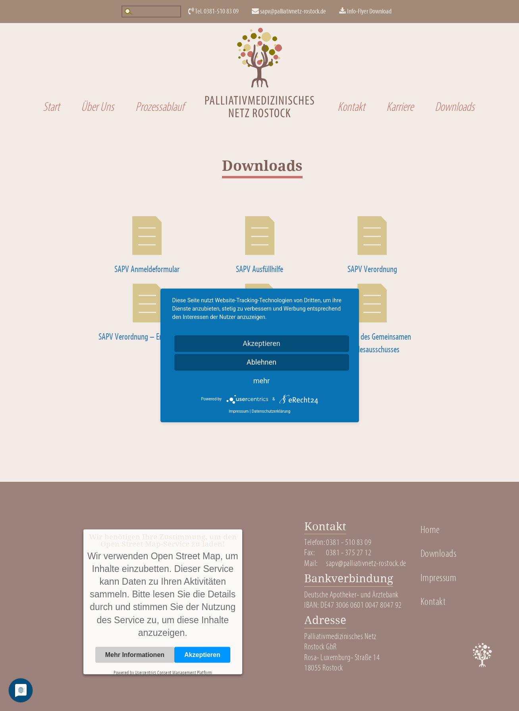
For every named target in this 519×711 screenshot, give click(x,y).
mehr (261, 381)
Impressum (439, 578)
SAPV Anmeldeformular (146, 269)
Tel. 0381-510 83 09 (213, 11)
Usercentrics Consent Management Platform (173, 672)
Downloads (455, 107)
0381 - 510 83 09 (348, 542)
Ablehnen (261, 362)
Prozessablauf (159, 107)
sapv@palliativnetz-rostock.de (289, 11)
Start (51, 107)
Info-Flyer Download (365, 11)
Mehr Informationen (134, 654)
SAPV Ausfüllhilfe (259, 269)
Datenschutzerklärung (271, 411)
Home (430, 530)
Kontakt (351, 107)
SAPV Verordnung (372, 269)
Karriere (399, 107)
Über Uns (97, 107)
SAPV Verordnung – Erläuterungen (146, 337)
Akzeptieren (202, 654)
